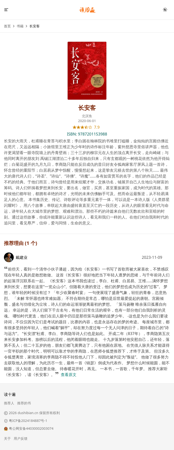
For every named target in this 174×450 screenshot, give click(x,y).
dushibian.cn (28, 412)
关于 (7, 438)
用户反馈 (20, 438)
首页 (7, 26)
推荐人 (9, 403)
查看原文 (68, 374)
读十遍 (10, 394)
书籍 (20, 26)
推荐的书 (24, 403)
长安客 (34, 26)
